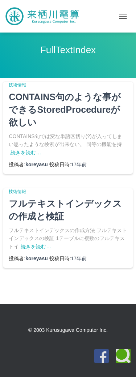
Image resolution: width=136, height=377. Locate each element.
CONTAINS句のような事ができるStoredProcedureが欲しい (65, 109)
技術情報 (17, 84)
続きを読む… (26, 152)
